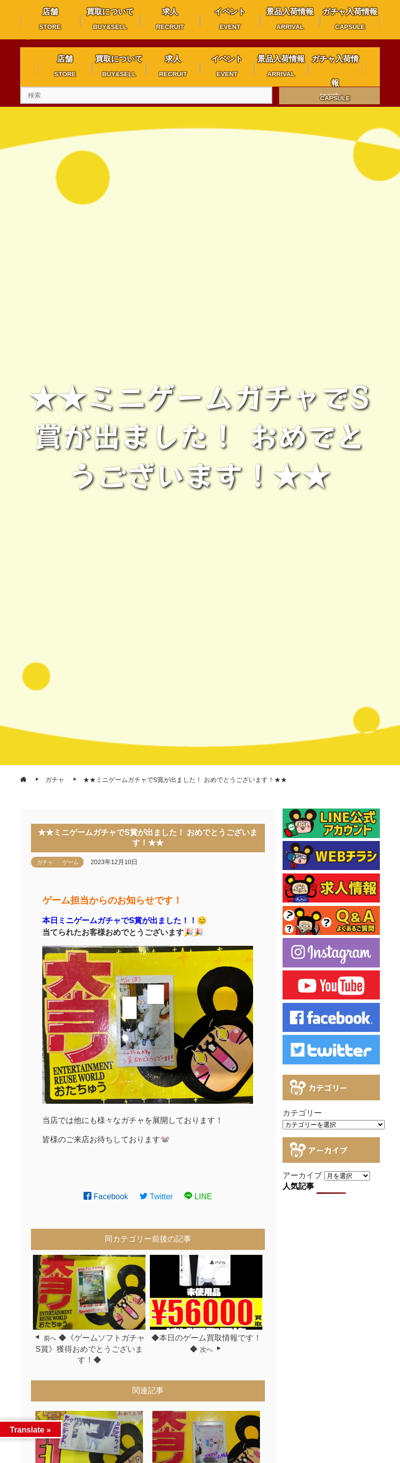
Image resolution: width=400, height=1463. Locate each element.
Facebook (106, 1196)
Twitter (156, 1196)
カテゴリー (302, 1113)
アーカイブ (302, 1175)
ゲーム (70, 862)
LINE (198, 1196)
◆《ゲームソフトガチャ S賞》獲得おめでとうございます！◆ (90, 1349)
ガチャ (45, 862)
